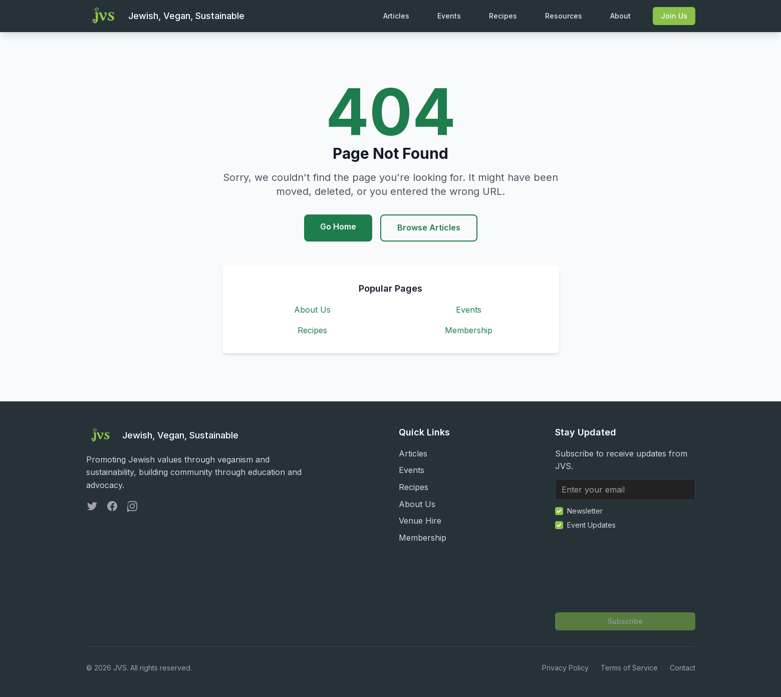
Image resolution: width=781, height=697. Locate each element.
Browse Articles (428, 227)
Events (449, 16)
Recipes (503, 16)
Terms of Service (629, 667)
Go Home (338, 226)
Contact (682, 667)
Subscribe (625, 621)
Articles (396, 16)
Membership (468, 330)
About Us (312, 310)
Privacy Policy (565, 667)
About (620, 16)
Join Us (674, 16)
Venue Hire (420, 521)
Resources (563, 16)
